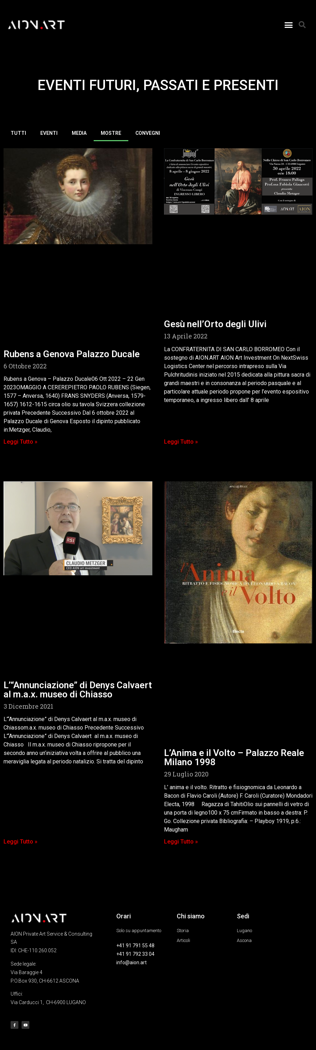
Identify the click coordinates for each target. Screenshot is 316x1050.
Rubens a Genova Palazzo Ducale (72, 354)
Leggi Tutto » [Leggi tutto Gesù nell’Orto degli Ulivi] (181, 441)
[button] (288, 24)
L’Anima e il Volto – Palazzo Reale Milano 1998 (234, 757)
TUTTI (18, 133)
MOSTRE (111, 133)
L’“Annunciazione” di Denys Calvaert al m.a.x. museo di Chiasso (78, 690)
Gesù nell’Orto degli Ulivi (215, 324)
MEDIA (79, 133)
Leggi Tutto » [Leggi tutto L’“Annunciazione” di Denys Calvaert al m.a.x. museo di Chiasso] (20, 841)
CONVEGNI (147, 133)
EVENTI (49, 133)
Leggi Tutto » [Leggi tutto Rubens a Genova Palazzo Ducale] (20, 441)
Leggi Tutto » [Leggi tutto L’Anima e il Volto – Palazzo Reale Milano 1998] (181, 841)
